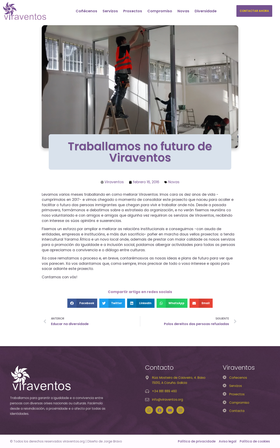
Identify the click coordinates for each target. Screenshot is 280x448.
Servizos (110, 11)
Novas (183, 11)
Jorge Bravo (113, 441)
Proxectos (132, 11)
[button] (82, 303)
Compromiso (159, 11)
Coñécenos (86, 11)
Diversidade (206, 11)
